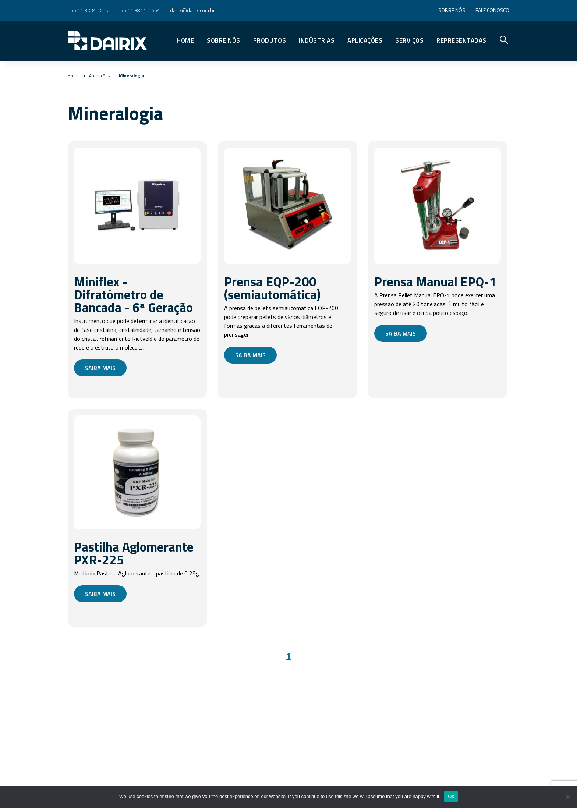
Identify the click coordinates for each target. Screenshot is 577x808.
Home (185, 40)
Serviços (409, 40)
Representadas (461, 40)
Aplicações (364, 40)
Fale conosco (492, 10)
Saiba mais (100, 368)
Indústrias (316, 40)
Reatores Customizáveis (329, 27)
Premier (302, 27)
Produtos (269, 40)
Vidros (299, 27)
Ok (451, 796)
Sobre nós (451, 10)
